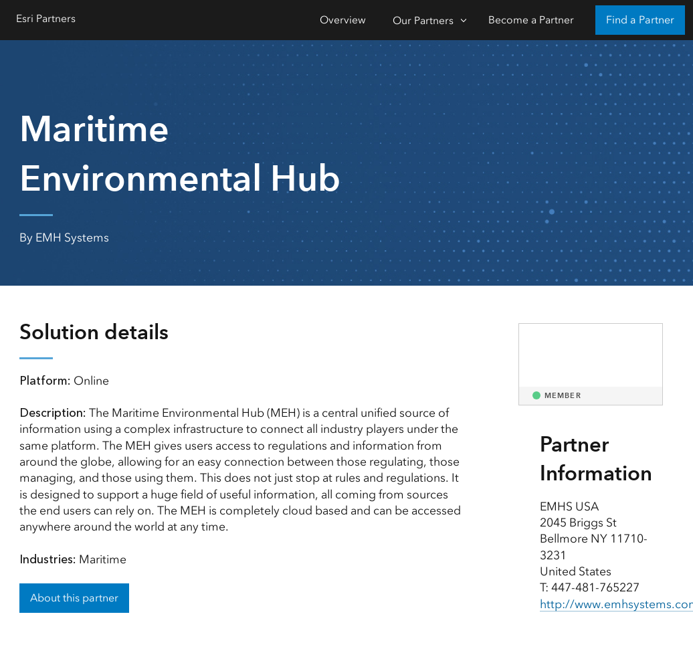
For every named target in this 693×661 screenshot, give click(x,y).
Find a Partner (640, 19)
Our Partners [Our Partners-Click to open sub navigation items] (423, 20)
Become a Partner (531, 19)
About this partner (74, 597)
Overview (343, 19)
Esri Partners (46, 18)
